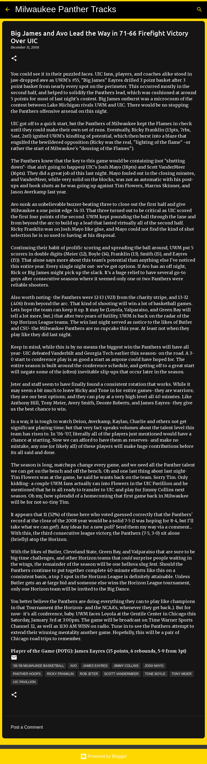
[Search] (199, 9)
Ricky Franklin (60, 674)
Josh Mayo (154, 666)
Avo (73, 666)
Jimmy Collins (126, 666)
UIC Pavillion (24, 682)
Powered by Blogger (103, 756)
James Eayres (95, 666)
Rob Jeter (89, 674)
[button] (14, 58)
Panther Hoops (27, 674)
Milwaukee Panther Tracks (65, 9)
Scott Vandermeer (121, 674)
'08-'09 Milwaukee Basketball (38, 666)
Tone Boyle (155, 674)
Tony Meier (182, 674)
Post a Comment (27, 727)
